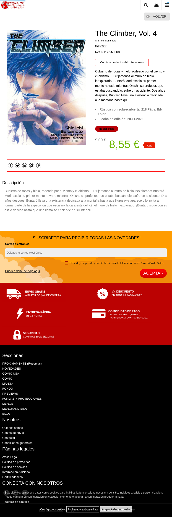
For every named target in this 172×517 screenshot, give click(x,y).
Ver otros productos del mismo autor (122, 62)
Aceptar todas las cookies (116, 509)
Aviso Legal (10, 457)
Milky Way (101, 46)
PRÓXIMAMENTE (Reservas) (22, 363)
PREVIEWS (10, 393)
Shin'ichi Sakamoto (105, 40)
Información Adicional (16, 472)
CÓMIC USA (10, 373)
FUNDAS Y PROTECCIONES (22, 398)
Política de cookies (14, 467)
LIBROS (7, 403)
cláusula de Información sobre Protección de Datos (135, 263)
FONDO (7, 388)
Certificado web (12, 477)
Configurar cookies (52, 509)
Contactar (8, 438)
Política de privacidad (16, 462)
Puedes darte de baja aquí (22, 271)
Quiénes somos (12, 428)
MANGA (7, 383)
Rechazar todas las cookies (83, 509)
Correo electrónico (17, 244)
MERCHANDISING (15, 408)
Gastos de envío (13, 433)
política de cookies (17, 502)
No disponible (106, 128)
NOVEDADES (11, 368)
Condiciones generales (17, 443)
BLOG (6, 413)
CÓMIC (7, 378)
